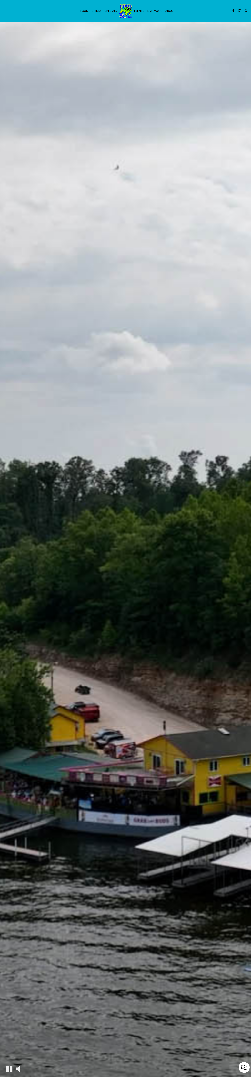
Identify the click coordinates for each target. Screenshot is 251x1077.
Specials (111, 11)
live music (154, 11)
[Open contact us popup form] (244, 1067)
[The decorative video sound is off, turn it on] (18, 1068)
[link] (125, 10)
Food (84, 11)
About (170, 11)
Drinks (96, 11)
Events (139, 11)
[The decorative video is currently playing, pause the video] (9, 1068)
